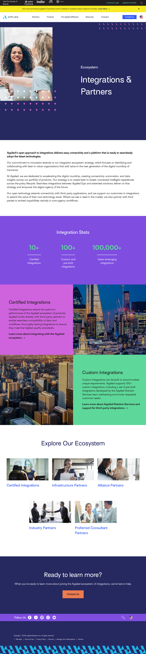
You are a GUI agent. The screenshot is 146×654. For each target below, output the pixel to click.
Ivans (19, 17)
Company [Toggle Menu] (105, 17)
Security (51, 639)
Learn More (104, 9)
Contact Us (129, 17)
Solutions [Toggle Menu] (35, 17)
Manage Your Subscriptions (66, 639)
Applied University (129, 3)
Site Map (19, 639)
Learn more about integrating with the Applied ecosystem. (36, 336)
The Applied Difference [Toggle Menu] (69, 17)
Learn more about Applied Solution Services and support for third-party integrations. (111, 406)
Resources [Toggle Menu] (90, 17)
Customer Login (112, 3)
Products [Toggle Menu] (50, 17)
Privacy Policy (41, 639)
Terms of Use (29, 639)
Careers (80, 639)
